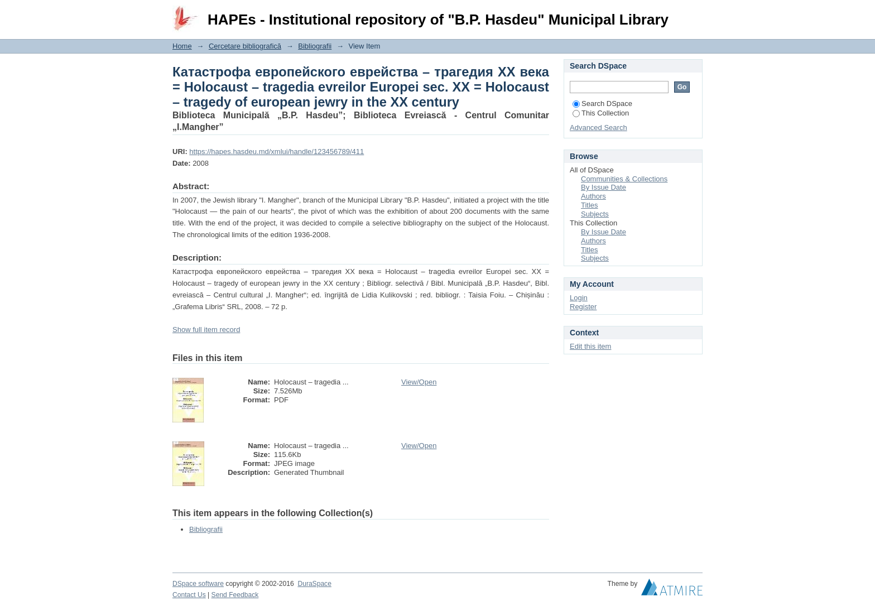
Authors (593, 196)
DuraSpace (314, 584)
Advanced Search (598, 127)
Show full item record (206, 329)
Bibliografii (314, 46)
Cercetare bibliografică (245, 46)
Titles (589, 205)
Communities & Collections (624, 179)
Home (182, 46)
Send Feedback (235, 595)
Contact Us (189, 595)
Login (694, 13)
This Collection (601, 113)
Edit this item (590, 346)
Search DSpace (602, 103)
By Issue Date (603, 187)
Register (583, 306)
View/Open (418, 382)
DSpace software (198, 584)
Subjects (595, 214)
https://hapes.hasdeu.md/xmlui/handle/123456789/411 (276, 151)
